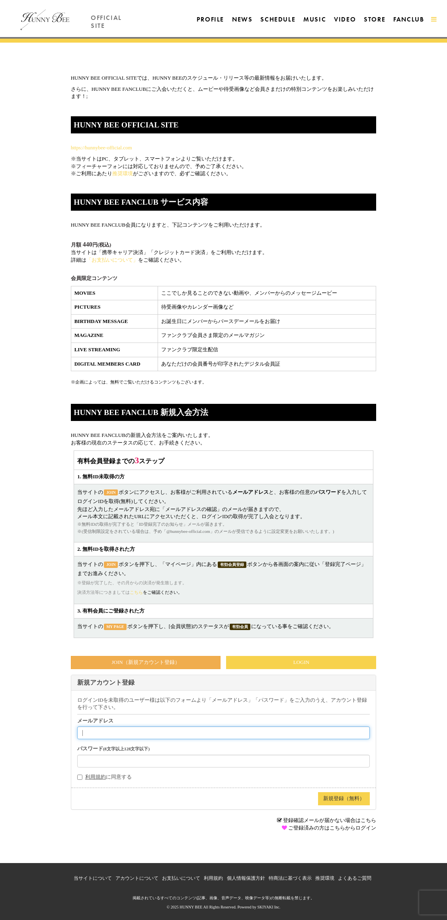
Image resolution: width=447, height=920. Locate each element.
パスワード (113, 749)
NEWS (242, 19)
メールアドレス (95, 721)
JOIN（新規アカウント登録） (145, 662)
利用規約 (95, 777)
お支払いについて (181, 878)
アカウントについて (136, 878)
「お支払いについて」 (112, 260)
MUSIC (314, 19)
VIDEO (345, 19)
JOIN (110, 492)
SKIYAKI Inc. (268, 907)
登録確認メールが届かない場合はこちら (329, 820)
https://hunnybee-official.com (101, 148)
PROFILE (210, 19)
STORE (374, 19)
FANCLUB (408, 19)
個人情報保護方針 (246, 878)
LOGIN (301, 662)
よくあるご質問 (354, 878)
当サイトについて (93, 878)
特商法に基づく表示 (290, 878)
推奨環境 (122, 173)
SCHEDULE (277, 19)
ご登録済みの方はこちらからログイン (332, 828)
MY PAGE (115, 626)
